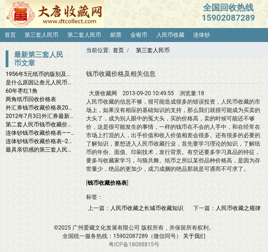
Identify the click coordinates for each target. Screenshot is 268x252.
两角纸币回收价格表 (31, 99)
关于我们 (194, 236)
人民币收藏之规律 (238, 208)
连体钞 (201, 34)
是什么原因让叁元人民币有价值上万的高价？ (62, 82)
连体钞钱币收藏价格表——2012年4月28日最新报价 (69, 133)
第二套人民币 (84, 34)
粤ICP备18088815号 (134, 244)
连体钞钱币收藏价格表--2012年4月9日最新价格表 (67, 141)
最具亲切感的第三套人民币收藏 (45, 149)
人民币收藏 (170, 34)
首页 (10, 34)
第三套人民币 (41, 34)
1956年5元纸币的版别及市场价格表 (50, 74)
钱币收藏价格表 (107, 183)
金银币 (138, 34)
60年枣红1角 (22, 91)
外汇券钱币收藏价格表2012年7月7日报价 (57, 107)
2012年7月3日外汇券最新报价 (43, 116)
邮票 (116, 34)
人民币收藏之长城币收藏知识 (146, 208)
